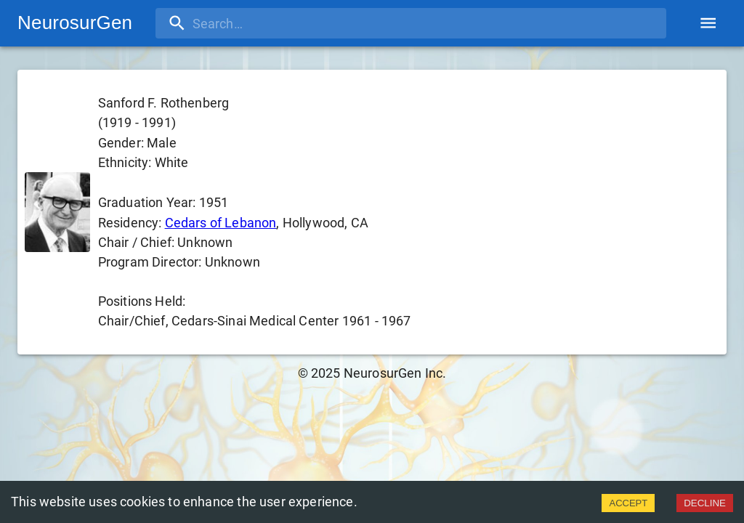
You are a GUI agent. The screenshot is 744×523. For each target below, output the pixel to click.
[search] (249, 23)
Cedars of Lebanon (221, 222)
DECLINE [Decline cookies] (705, 503)
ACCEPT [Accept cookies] (628, 503)
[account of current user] (708, 22)
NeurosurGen (74, 22)
